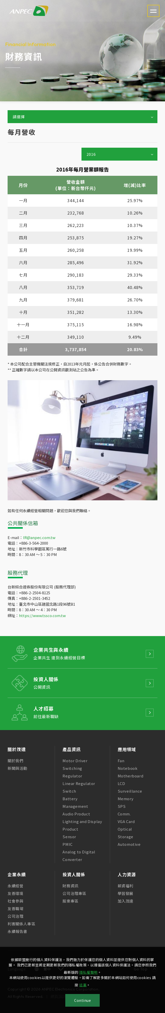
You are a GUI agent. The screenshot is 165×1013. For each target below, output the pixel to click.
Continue (82, 1000)
